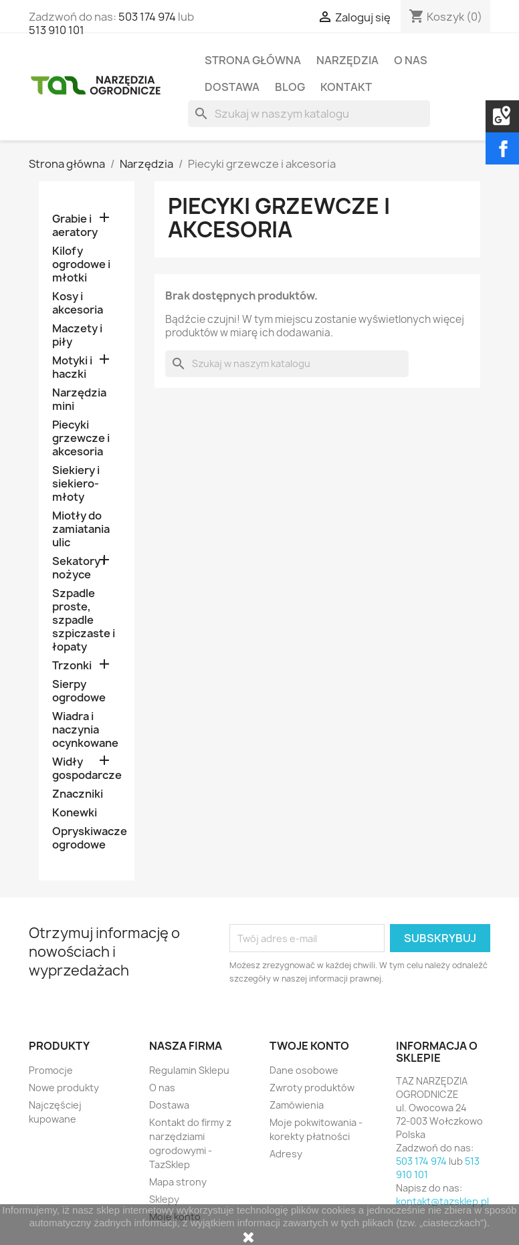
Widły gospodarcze (86, 768)
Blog (290, 87)
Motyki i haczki (72, 367)
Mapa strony (178, 1181)
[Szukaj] (308, 113)
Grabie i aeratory (75, 225)
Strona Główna (253, 60)
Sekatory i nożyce (78, 568)
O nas (410, 60)
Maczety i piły (77, 335)
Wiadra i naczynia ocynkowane (85, 729)
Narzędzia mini (79, 399)
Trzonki (72, 666)
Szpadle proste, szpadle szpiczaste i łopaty (83, 620)
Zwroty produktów (312, 1087)
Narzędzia (347, 60)
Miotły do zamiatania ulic (81, 529)
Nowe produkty (64, 1087)
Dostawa (232, 87)
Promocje (51, 1070)
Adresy (286, 1153)
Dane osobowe (304, 1070)
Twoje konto (309, 1045)
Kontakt (346, 87)
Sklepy (164, 1199)
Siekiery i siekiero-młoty (76, 483)
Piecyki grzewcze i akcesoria (81, 438)
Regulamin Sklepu (189, 1070)
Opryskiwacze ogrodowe (86, 838)
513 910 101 (56, 30)
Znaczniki (77, 794)
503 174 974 (147, 16)
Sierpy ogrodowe (79, 691)
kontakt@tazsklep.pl (442, 1201)
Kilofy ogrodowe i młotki (81, 264)
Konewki (74, 813)
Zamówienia (297, 1105)
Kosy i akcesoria (77, 303)
